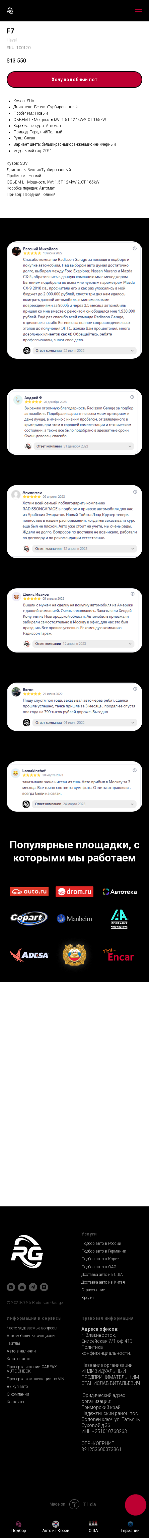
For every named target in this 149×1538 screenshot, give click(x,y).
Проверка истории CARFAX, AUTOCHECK (32, 1369)
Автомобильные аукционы (31, 1335)
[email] (22, 1287)
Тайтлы (13, 1343)
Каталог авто (18, 1358)
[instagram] (44, 1287)
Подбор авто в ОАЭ (99, 1267)
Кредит (87, 1297)
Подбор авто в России (101, 1243)
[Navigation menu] (138, 10)
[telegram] (33, 1287)
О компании (18, 1394)
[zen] (11, 1287)
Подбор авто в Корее (100, 1259)
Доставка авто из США (102, 1274)
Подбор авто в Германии (103, 1251)
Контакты (15, 1402)
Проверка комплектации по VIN (35, 1379)
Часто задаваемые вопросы (32, 1328)
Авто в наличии (21, 1351)
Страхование (93, 1290)
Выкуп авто (17, 1386)
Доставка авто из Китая (103, 1282)
